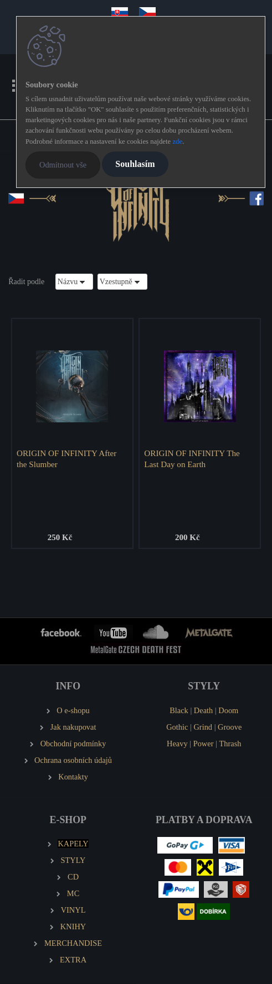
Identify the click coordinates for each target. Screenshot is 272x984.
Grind (202, 727)
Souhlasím (135, 164)
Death (203, 710)
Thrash (230, 743)
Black (179, 710)
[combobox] (74, 282)
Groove (230, 727)
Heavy (177, 743)
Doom (228, 710)
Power (203, 743)
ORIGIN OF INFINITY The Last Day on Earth (192, 458)
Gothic (177, 727)
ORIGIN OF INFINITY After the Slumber (66, 458)
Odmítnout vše (62, 164)
